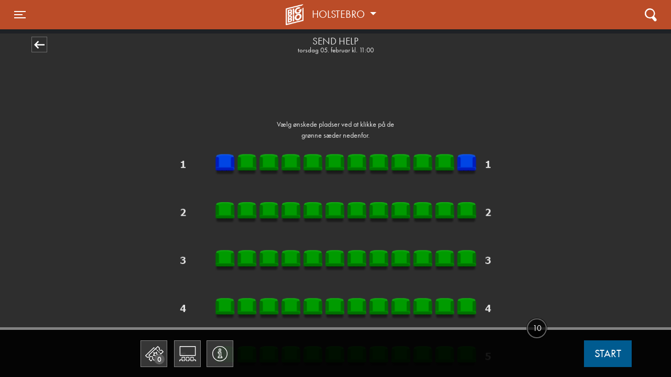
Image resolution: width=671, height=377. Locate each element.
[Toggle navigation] (20, 14)
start (607, 353)
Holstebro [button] (339, 14)
